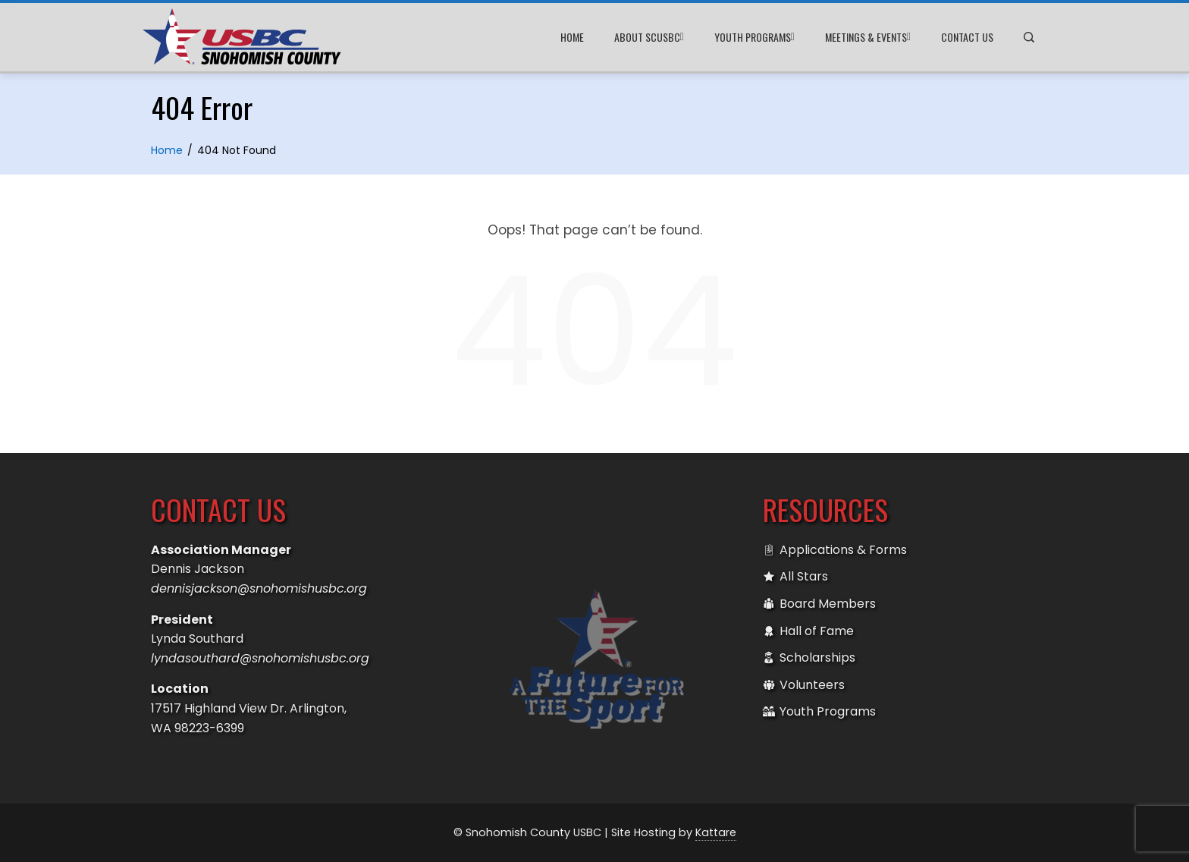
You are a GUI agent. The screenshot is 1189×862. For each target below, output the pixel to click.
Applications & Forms (835, 550)
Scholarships (809, 658)
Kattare (715, 832)
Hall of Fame (808, 631)
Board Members (819, 604)
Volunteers (804, 685)
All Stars (795, 577)
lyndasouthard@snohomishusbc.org (260, 658)
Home (572, 37)
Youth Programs (754, 37)
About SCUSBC (649, 37)
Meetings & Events (868, 37)
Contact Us (967, 37)
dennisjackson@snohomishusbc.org (259, 588)
